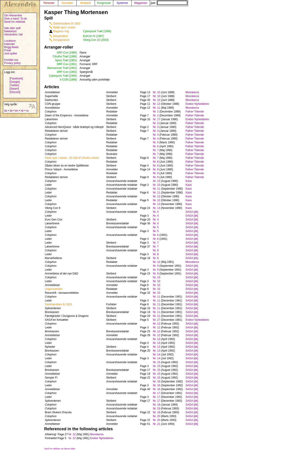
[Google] (15, 81)
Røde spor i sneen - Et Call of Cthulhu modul (72, 157)
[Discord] (15, 92)
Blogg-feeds (11, 47)
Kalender (9, 44)
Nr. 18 (156, 404)
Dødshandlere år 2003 (66, 23)
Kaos (189, 181)
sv (27, 110)
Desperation (60, 36)
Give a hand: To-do (15, 18)
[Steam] (14, 88)
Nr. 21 (156, 424)
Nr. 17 (156, 119)
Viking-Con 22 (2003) (96, 40)
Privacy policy (12, 63)
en (16, 110)
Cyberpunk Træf (58, 75)
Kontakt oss (11, 59)
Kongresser (104, 3)
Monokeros (192, 92)
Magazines (140, 3)
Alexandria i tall (13, 34)
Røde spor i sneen (64, 27)
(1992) (73, 71)
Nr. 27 (156, 319)
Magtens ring (61, 31)
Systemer (122, 3)
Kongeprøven (61, 40)
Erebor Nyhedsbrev (197, 103)
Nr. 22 (72, 438)
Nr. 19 (156, 408)
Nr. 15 (156, 362)
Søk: (168, 3)
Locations (10, 40)
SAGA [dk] (192, 211)
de (11, 110)
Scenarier (67, 3)
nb (22, 110)
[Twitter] (14, 85)
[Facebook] (16, 78)
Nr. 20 (156, 416)
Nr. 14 (156, 354)
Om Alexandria (13, 15)
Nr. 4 (156, 134)
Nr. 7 (156, 150)
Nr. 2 (156, 111)
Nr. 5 (156, 142)
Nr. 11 (156, 107)
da (5, 110)
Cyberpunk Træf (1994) (97, 31)
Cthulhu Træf (60, 56)
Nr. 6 (156, 146)
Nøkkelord (10, 31)
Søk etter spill (12, 28)
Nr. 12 (156, 103)
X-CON (64, 79)
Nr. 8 (156, 161)
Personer (49, 3)
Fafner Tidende (195, 111)
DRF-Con (62, 52)
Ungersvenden (54, 289)
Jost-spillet (10, 53)
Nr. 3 (156, 123)
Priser (7, 50)
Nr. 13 (156, 204)
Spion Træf (61, 60)
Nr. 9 (156, 173)
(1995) (73, 79)
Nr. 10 (156, 92)
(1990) (73, 52)
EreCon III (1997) (93, 36)
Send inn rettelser (14, 21)
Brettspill (85, 3)
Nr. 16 (156, 381)
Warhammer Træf (57, 68)
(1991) (73, 60)
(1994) (73, 75)
